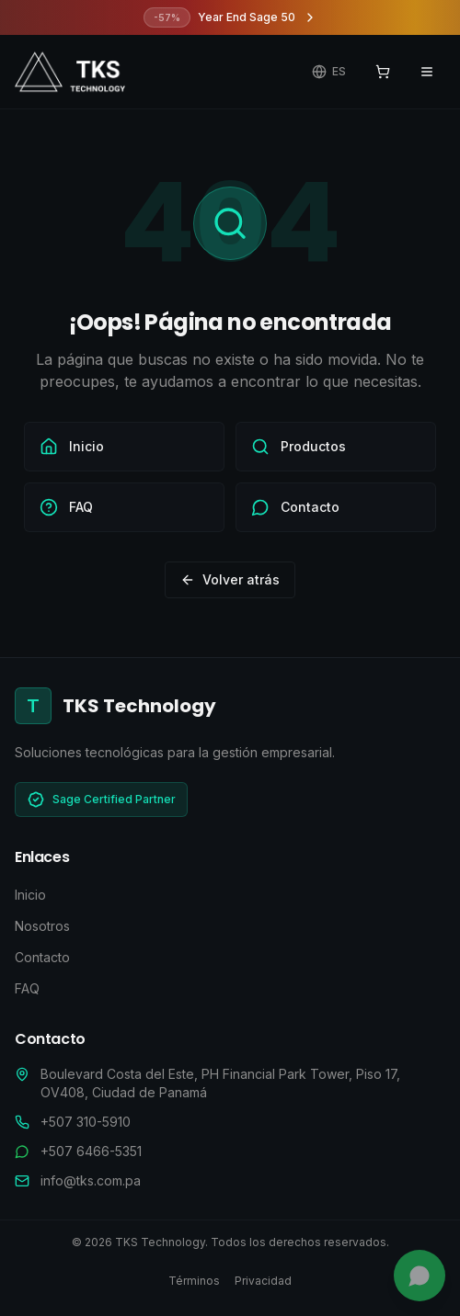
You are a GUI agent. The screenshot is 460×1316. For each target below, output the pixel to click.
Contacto (42, 957)
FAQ (27, 988)
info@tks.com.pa (90, 1180)
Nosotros (42, 926)
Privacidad (263, 1281)
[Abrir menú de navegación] (426, 71)
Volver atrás (230, 579)
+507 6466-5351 (91, 1151)
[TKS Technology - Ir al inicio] (70, 71)
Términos (194, 1281)
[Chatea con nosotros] (419, 1275)
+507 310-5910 (85, 1121)
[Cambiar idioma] (329, 71)
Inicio (30, 894)
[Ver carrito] (382, 71)
